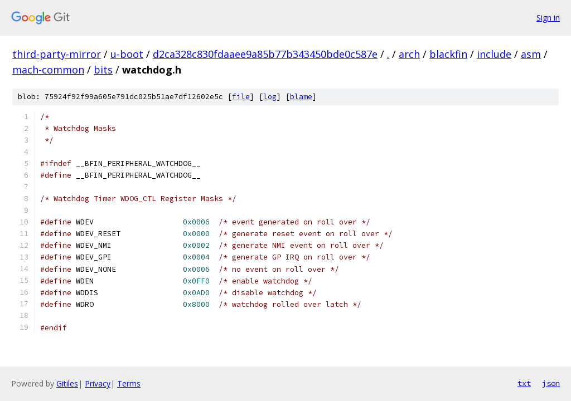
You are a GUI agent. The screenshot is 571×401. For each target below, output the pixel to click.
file (241, 96)
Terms (129, 383)
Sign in (548, 17)
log (270, 96)
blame (301, 96)
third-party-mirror (56, 54)
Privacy (97, 383)
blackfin (448, 54)
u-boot (126, 54)
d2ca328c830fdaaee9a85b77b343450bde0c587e (265, 54)
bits (103, 69)
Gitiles (67, 383)
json (551, 383)
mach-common (48, 69)
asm (531, 54)
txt (524, 383)
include (494, 54)
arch (409, 54)
